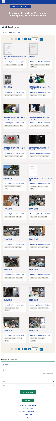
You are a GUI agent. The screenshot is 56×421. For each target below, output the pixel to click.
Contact (28, 417)
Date (3, 377)
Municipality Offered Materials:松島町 (14, 62)
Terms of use (28, 414)
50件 (13, 32)
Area (3, 386)
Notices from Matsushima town (28, 411)
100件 (18, 32)
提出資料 (32, 57)
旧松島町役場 (7, 209)
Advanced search (28, 408)
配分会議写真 (7, 87)
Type (3, 381)
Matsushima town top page (28, 405)
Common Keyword (47, 373)
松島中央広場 (7, 178)
